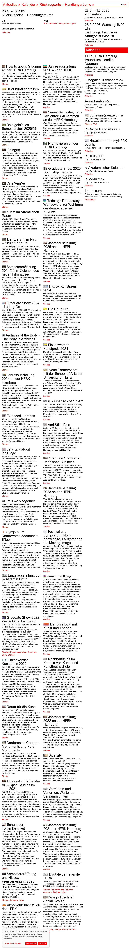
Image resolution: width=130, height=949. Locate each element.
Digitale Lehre (59, 892)
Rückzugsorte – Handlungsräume (66, 5)
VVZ (95, 124)
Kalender (28, 5)
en (125, 5)
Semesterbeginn (16, 900)
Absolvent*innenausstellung (14, 652)
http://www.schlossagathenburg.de (60, 24)
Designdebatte (61, 930)
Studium (88, 124)
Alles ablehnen (31, 943)
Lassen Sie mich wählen (12, 943)
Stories (5, 84)
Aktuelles (10, 5)
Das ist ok (42, 943)
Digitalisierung (57, 890)
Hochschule (90, 200)
